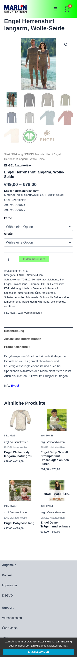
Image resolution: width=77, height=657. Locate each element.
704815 (36, 279)
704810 (25, 279)
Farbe (8, 218)
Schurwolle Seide (50, 297)
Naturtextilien (26, 292)
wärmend (43, 301)
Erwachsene (20, 284)
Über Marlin (9, 628)
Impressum (9, 585)
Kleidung (17, 154)
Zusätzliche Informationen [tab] (22, 338)
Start (7, 154)
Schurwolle (31, 297)
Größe (8, 233)
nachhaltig (10, 292)
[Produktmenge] (10, 260)
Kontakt (7, 575)
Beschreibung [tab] (14, 330)
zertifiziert (10, 306)
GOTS (45, 284)
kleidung (16, 288)
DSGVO (7, 595)
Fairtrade (34, 284)
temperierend (12, 301)
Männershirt (52, 288)
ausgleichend (50, 279)
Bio (62, 279)
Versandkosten (33, 312)
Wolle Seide (58, 301)
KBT (6, 288)
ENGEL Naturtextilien (38, 154)
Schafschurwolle (14, 297)
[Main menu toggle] (55, 9)
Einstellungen (38, 651)
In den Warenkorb (34, 259)
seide (65, 297)
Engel (7, 284)
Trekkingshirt (29, 301)
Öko (37, 292)
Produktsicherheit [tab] (17, 346)
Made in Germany (33, 288)
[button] (66, 44)
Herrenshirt (57, 284)
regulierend (48, 292)
